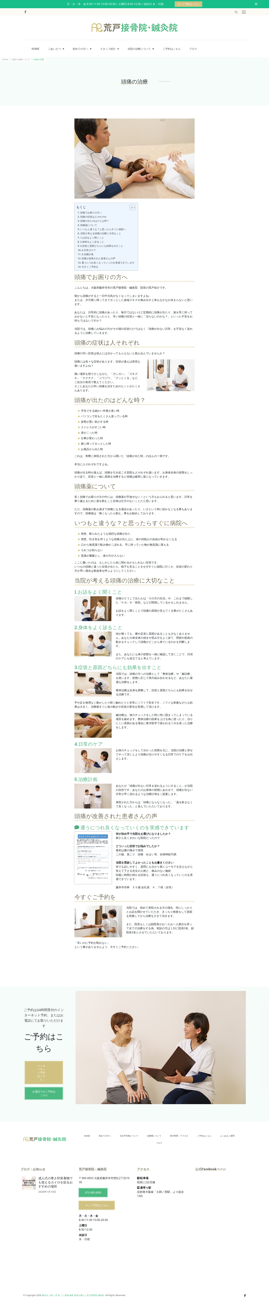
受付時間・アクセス (179, 1136)
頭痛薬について (88, 225)
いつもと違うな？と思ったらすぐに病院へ (103, 229)
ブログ (193, 48)
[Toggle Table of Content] (130, 207)
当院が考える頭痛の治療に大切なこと (100, 233)
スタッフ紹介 (108, 48)
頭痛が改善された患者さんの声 (98, 258)
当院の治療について (139, 48)
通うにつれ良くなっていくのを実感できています (108, 262)
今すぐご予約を (90, 266)
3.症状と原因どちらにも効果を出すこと (101, 245)
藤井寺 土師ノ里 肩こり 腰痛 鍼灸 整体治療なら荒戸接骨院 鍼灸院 (73, 1295)
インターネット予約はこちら (41, 1072)
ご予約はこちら (172, 48)
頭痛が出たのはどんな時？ (94, 220)
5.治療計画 (89, 254)
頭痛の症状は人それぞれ (93, 216)
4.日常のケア (89, 250)
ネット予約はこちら (188, 4)
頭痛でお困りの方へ (91, 212)
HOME (35, 48)
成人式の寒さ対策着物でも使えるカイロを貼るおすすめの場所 (55, 1182)
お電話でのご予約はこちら (43, 1093)
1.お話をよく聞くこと (92, 237)
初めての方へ (80, 48)
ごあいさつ (54, 48)
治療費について (154, 1136)
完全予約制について (129, 1136)
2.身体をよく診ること (92, 241)
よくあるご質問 (227, 1136)
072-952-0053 (93, 1192)
